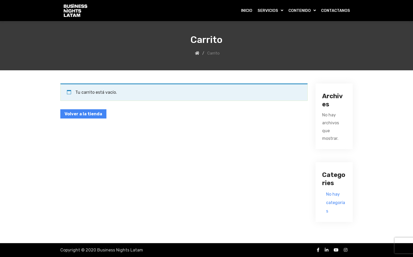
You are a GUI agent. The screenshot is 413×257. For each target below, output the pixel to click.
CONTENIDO (299, 10)
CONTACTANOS (335, 10)
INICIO (246, 10)
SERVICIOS (268, 10)
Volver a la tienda (83, 113)
